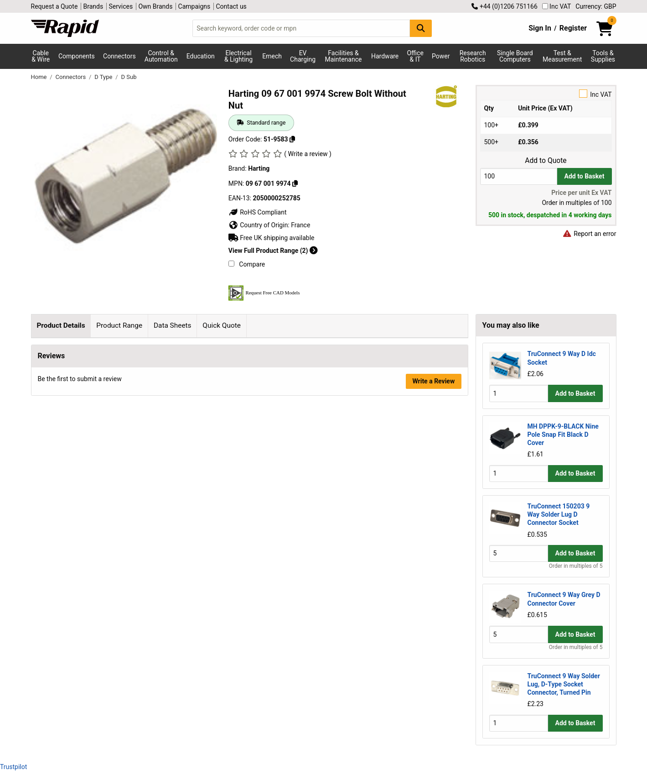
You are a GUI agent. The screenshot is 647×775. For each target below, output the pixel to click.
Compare (246, 264)
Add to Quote (545, 160)
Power (441, 56)
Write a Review (433, 493)
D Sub (128, 76)
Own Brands (155, 6)
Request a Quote (54, 6)
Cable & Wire (40, 56)
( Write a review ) (307, 154)
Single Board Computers (515, 56)
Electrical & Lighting (238, 56)
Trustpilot (13, 766)
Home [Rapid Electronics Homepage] (39, 76)
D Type (104, 76)
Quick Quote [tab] (221, 325)
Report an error (589, 233)
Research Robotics (473, 56)
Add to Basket (584, 176)
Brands (93, 6)
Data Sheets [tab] (173, 325)
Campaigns (194, 6)
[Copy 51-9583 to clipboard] (292, 139)
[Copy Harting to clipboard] (295, 183)
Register (573, 28)
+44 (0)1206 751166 (504, 6)
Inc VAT (556, 6)
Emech (272, 56)
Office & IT (415, 56)
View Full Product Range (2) (273, 250)
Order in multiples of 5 (576, 566)
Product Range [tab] (119, 325)
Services (121, 6)
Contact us (231, 6)
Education (200, 56)
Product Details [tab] (60, 325)
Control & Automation (161, 56)
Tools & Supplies (603, 56)
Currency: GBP (595, 6)
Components (76, 56)
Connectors (119, 56)
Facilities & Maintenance (343, 56)
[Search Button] (421, 28)
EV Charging (303, 56)
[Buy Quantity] (518, 176)
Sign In (539, 28)
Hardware (385, 56)
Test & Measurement (562, 56)
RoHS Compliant (257, 212)
